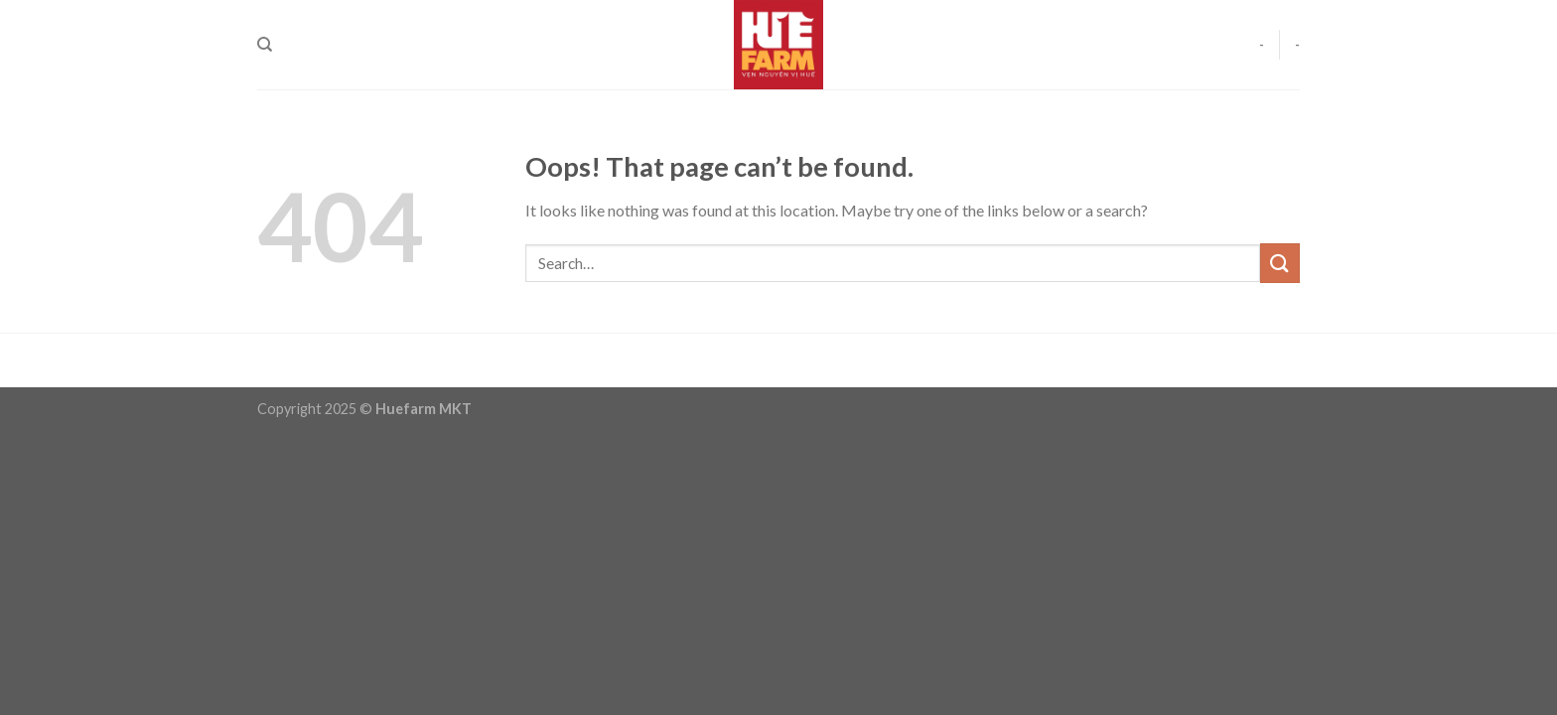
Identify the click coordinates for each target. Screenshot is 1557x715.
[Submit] (1280, 262)
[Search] (264, 45)
